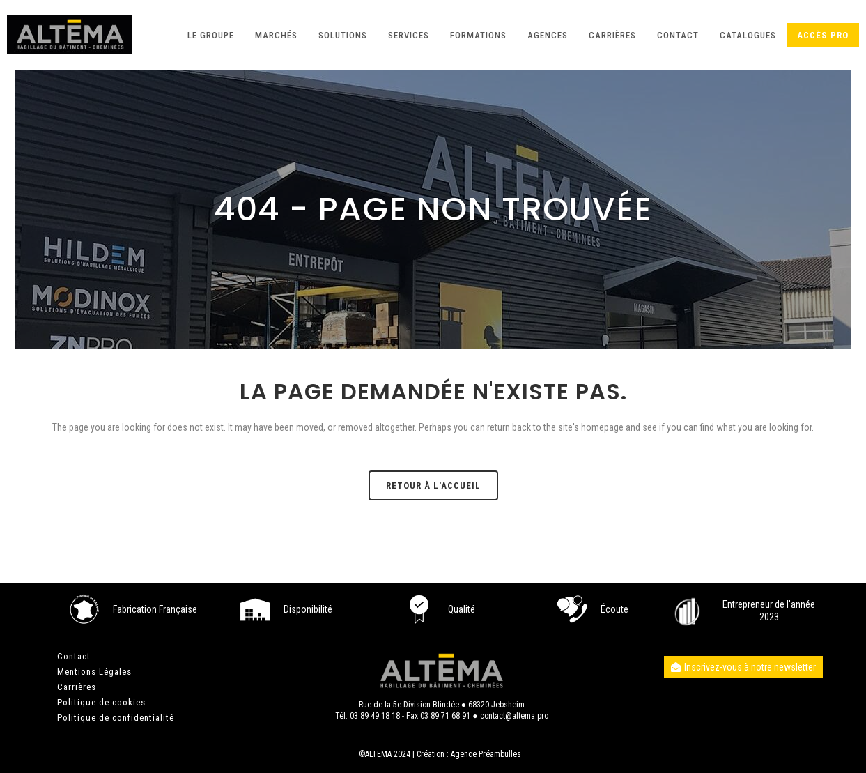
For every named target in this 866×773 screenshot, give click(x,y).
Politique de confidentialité (115, 717)
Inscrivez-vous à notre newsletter (743, 667)
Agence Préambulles (486, 754)
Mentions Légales (94, 671)
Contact (74, 656)
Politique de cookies (101, 702)
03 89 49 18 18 (375, 716)
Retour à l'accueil (433, 485)
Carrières (76, 687)
